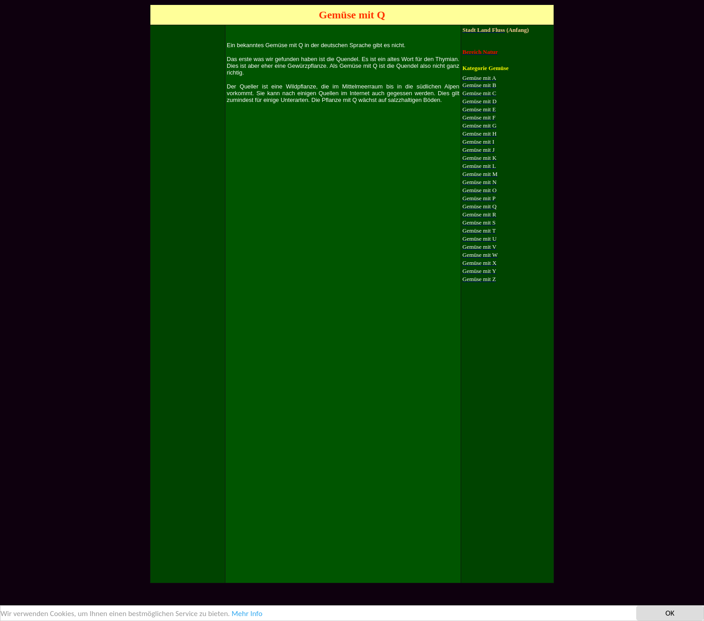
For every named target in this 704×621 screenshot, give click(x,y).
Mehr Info (247, 613)
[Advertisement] (188, 161)
